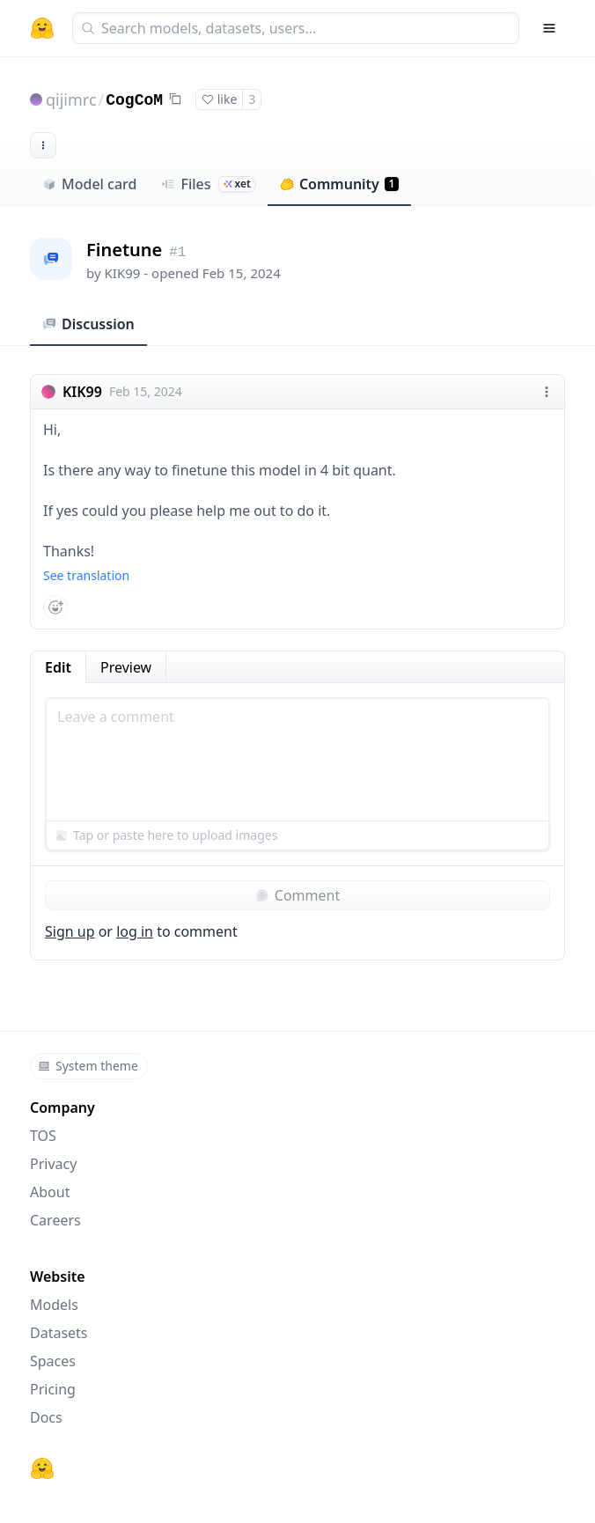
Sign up (70, 931)
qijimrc (71, 99)
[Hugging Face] (42, 1468)
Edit (58, 667)
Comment (297, 895)
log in (134, 931)
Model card (89, 184)
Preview (125, 667)
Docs (46, 1417)
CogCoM (134, 100)
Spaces (53, 1361)
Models (54, 1304)
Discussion (88, 324)
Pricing (53, 1389)
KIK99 (123, 273)
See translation (86, 575)
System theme (88, 1065)
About (50, 1192)
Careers (55, 1220)
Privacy (53, 1164)
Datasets (59, 1333)
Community (339, 184)
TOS (43, 1135)
